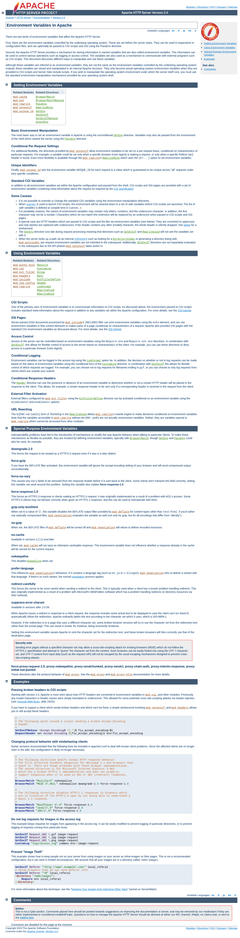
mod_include (21, 279)
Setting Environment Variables (220, 43)
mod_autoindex (29, 242)
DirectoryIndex (124, 239)
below (187, 224)
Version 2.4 (59, 17)
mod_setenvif (22, 107)
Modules (190, 7)
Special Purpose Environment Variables (45, 428)
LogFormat (44, 286)
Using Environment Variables (219, 47)
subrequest (80, 238)
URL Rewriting (21, 409)
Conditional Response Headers (33, 378)
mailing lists (26, 917)
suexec (31, 204)
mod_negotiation (60, 515)
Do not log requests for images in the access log (45, 819)
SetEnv (40, 111)
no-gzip (16, 522)
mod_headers (21, 275)
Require (42, 265)
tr (195, 30)
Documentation (42, 17)
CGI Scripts (19, 302)
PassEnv (41, 104)
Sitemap (232, 7)
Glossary (221, 7)
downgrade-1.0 (21, 449)
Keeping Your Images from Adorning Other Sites (100, 889)
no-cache (17, 534)
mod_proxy (72, 674)
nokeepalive (19, 556)
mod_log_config (24, 283)
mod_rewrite (21, 104)
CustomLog (44, 268)
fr (179, 30)
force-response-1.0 (24, 491)
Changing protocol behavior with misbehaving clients (49, 741)
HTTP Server (24, 17)
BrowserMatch (45, 96)
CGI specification (124, 188)
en (173, 30)
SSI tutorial (114, 329)
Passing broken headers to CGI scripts (38, 689)
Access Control (22, 336)
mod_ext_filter (24, 272)
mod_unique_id (23, 111)
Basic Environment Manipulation (34, 130)
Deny (40, 275)
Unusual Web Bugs (28, 701)
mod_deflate (120, 511)
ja (184, 30)
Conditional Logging (25, 355)
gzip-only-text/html (24, 507)
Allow (41, 272)
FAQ (212, 7)
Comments (210, 69)
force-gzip (18, 460)
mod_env (18, 100)
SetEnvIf (42, 114)
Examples (209, 59)
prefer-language (22, 568)
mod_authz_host (24, 265)
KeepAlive (34, 561)
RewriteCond (151, 231)
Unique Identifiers (24, 165)
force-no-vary (20, 476)
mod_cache (20, 96)
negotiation (78, 576)
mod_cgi (18, 268)
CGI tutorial (184, 310)
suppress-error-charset (27, 602)
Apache (10, 17)
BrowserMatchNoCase (50, 100)
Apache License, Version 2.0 (42, 931)
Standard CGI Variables (27, 180)
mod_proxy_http (121, 674)
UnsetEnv (42, 122)
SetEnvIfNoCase (47, 118)
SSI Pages (18, 317)
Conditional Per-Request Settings (35, 146)
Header (41, 283)
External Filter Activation (28, 393)
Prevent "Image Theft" (27, 851)
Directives (202, 7)
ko (190, 30)
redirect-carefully (23, 584)
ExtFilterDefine (49, 279)
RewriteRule (44, 107)
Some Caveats (21, 196)
